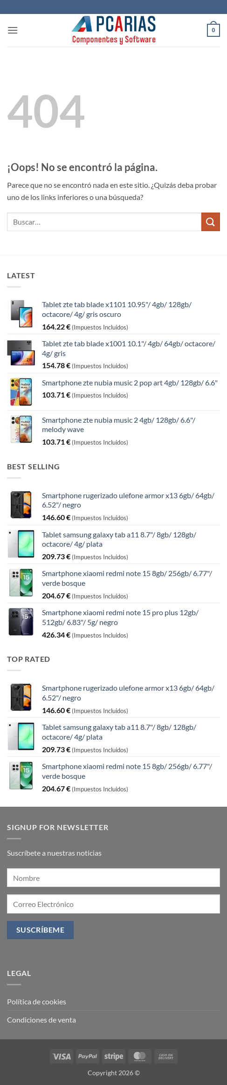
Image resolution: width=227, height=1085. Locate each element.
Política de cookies (36, 1001)
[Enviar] (210, 222)
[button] (12, 30)
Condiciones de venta (41, 1019)
